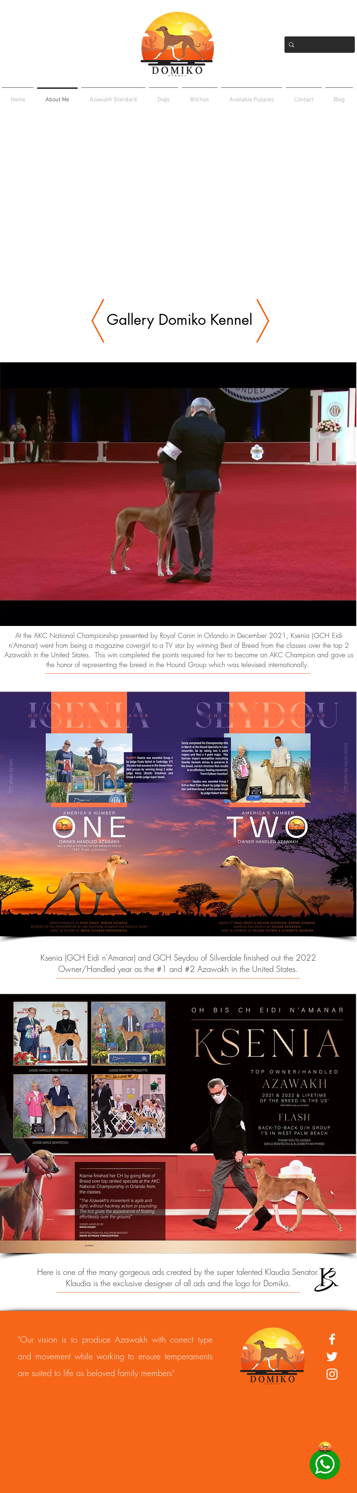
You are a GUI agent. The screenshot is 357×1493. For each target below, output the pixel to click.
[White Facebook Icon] (332, 1339)
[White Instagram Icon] (332, 1374)
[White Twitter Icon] (332, 1356)
